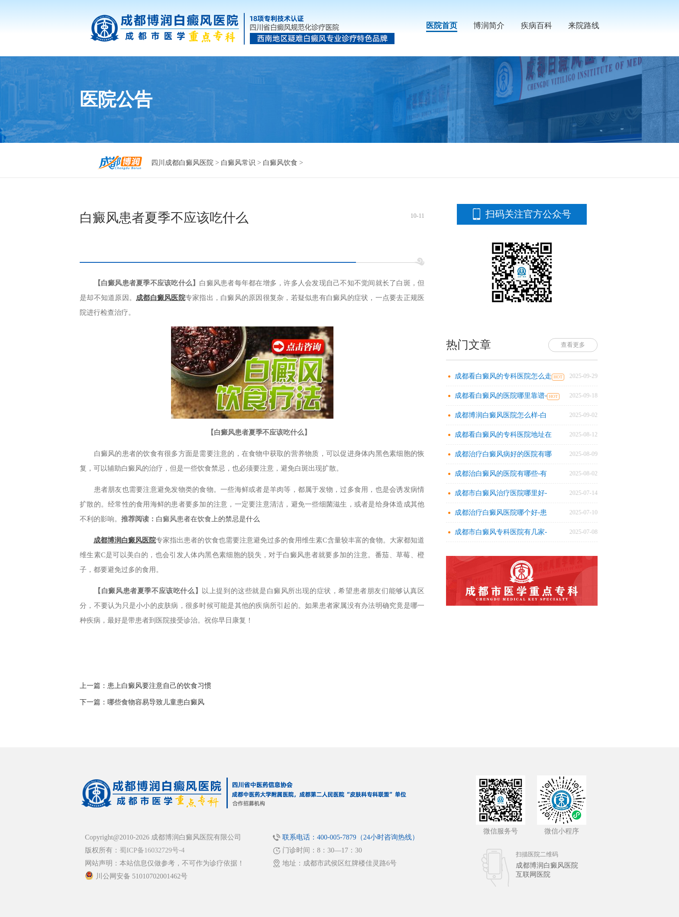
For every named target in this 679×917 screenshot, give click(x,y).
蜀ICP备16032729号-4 (152, 850)
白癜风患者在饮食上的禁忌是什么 (208, 519)
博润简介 (488, 25)
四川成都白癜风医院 (182, 162)
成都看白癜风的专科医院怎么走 (503, 376)
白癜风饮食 (280, 162)
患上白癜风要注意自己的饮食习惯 (159, 685)
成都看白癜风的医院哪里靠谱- (501, 395)
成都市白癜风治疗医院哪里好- (501, 493)
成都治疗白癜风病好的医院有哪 (503, 454)
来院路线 (583, 25)
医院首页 (441, 25)
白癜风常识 (238, 162)
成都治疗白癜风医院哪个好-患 (501, 512)
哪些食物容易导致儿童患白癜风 (155, 702)
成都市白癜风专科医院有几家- (501, 532)
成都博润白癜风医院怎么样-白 (501, 415)
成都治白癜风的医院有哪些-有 (501, 473)
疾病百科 (536, 25)
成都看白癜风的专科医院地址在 (503, 434)
